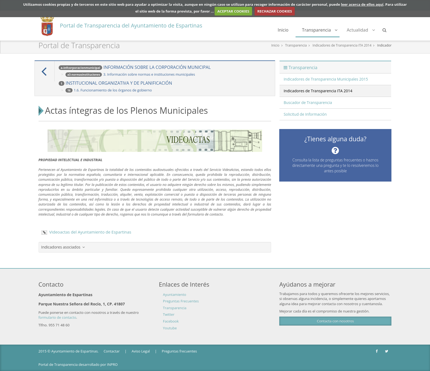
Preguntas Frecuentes (181, 301)
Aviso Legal (141, 351)
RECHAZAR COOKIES (274, 11)
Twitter (168, 314)
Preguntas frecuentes (179, 351)
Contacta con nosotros (335, 320)
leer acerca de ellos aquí (362, 4)
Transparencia (320, 30)
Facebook (171, 321)
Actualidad (361, 30)
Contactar (111, 351)
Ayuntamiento (174, 294)
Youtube (170, 328)
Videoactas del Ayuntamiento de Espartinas (86, 232)
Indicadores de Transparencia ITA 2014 (342, 45)
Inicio (283, 30)
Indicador (384, 45)
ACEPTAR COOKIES (233, 11)
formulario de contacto (57, 317)
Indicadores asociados (63, 247)
